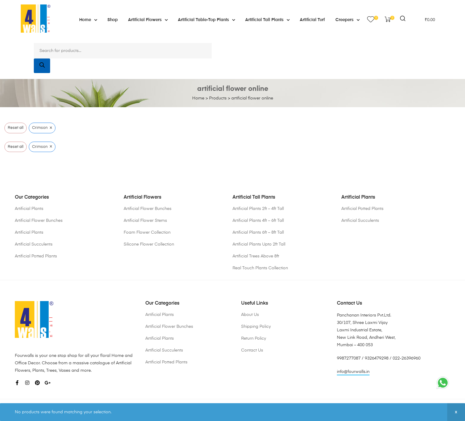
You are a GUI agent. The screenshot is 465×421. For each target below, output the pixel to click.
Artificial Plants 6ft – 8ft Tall (258, 232)
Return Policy (253, 338)
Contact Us (252, 350)
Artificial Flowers (148, 20)
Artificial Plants (29, 209)
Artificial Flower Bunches (39, 221)
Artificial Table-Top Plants (206, 20)
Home (88, 20)
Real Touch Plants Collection (260, 268)
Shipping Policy (256, 327)
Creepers (347, 20)
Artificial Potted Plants (36, 256)
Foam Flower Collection (147, 232)
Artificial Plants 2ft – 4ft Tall (258, 209)
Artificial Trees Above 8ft (255, 256)
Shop (112, 20)
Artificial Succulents (33, 244)
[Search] (42, 65)
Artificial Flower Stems (145, 221)
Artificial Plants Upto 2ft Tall (258, 244)
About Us (250, 315)
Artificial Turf (312, 20)
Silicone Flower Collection (149, 244)
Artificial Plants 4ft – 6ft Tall (258, 221)
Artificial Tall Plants (267, 20)
